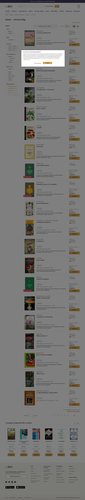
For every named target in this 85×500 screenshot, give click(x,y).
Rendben (47, 62)
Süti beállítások (37, 63)
